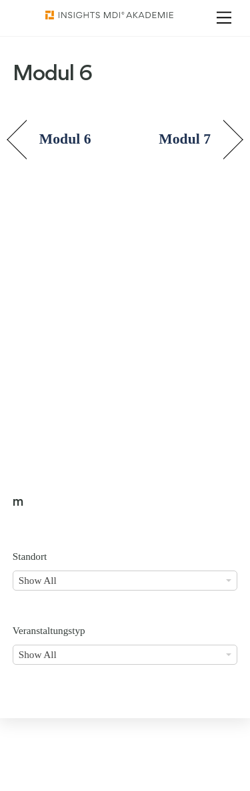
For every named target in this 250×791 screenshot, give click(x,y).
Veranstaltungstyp (49, 630)
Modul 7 (185, 139)
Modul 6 (65, 139)
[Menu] (224, 18)
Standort (30, 556)
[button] (24, 767)
